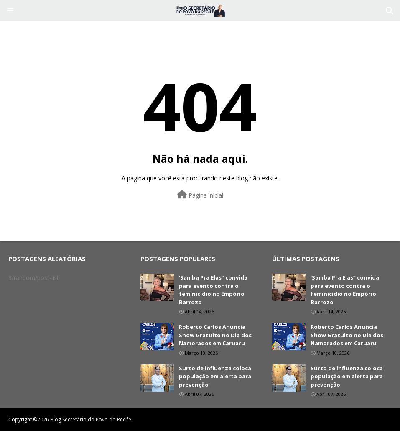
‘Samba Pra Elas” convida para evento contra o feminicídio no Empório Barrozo (213, 290)
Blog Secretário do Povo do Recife (90, 419)
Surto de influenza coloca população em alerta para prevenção (215, 376)
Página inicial (200, 194)
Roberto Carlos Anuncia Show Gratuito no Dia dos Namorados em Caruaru (215, 335)
